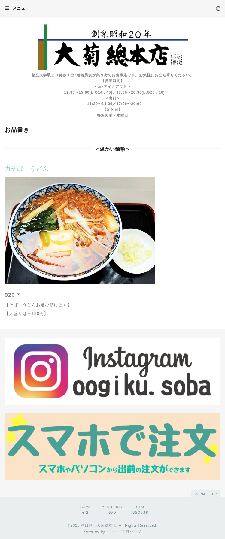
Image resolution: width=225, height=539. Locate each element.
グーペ (112, 531)
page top (205, 493)
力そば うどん (27, 168)
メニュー (17, 8)
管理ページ (132, 531)
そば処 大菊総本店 (98, 525)
